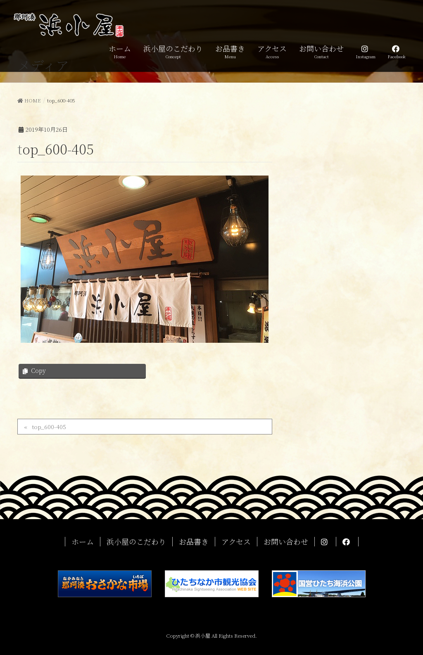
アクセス (236, 541)
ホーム (82, 541)
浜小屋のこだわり (136, 541)
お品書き (194, 541)
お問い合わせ (286, 541)
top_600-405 (49, 426)
